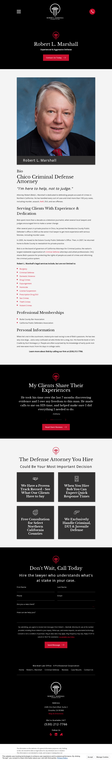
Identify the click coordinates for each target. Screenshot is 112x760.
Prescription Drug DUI (29, 294)
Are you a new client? (26, 604)
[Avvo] (61, 734)
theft (42, 201)
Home (21, 669)
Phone (19, 596)
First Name (21, 587)
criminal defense (52, 252)
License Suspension (28, 291)
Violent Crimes (26, 305)
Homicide (24, 287)
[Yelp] (50, 734)
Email (59, 596)
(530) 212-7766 (76, 351)
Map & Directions (56, 713)
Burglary (23, 269)
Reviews (65, 669)
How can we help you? (26, 612)
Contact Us (88, 669)
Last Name (61, 587)
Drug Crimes (25, 280)
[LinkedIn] (56, 734)
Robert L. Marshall (34, 669)
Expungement (26, 283)
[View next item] (66, 420)
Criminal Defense (27, 272)
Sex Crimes (24, 298)
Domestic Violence (27, 276)
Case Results (76, 669)
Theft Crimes (25, 302)
